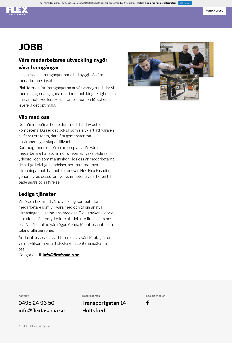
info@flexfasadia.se (61, 255)
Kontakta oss (214, 10)
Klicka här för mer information (160, 3)
